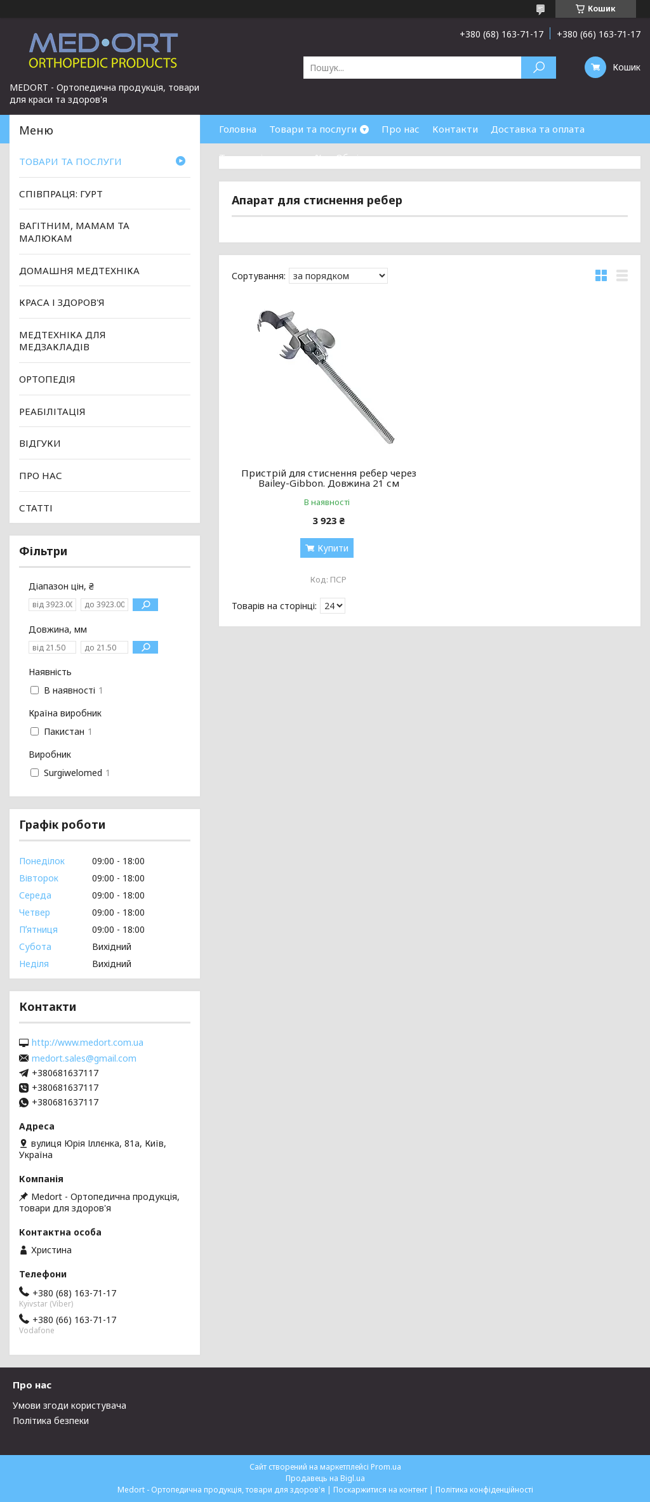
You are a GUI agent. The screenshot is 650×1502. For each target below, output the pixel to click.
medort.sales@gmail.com (84, 1058)
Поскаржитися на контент (380, 1489)
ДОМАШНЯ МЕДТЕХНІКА (79, 269)
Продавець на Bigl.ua (325, 1478)
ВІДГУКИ (40, 443)
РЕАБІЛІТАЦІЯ (52, 411)
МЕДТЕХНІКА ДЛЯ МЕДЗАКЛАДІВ (62, 340)
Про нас (400, 128)
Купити (332, 548)
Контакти (455, 128)
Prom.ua (386, 1466)
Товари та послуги (313, 128)
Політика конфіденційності (484, 1489)
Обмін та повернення (386, 157)
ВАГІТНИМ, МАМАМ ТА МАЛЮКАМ (74, 231)
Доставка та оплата (538, 128)
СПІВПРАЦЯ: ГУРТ (61, 193)
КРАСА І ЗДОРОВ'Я (62, 302)
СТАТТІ (36, 507)
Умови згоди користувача (69, 1405)
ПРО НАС (40, 475)
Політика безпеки (51, 1420)
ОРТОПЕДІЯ (47, 378)
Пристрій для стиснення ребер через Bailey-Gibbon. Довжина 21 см (328, 478)
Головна (237, 128)
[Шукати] (538, 67)
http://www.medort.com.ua (87, 1042)
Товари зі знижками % (271, 157)
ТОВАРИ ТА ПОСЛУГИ (70, 161)
